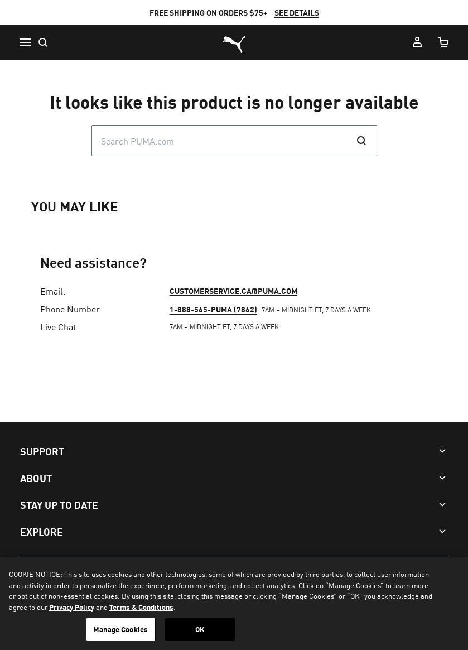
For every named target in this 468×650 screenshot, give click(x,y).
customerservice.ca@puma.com (233, 290)
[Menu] (24, 42)
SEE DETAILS (296, 12)
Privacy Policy (71, 606)
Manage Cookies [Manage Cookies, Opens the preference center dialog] (120, 629)
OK (200, 629)
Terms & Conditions (141, 606)
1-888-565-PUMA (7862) (213, 309)
